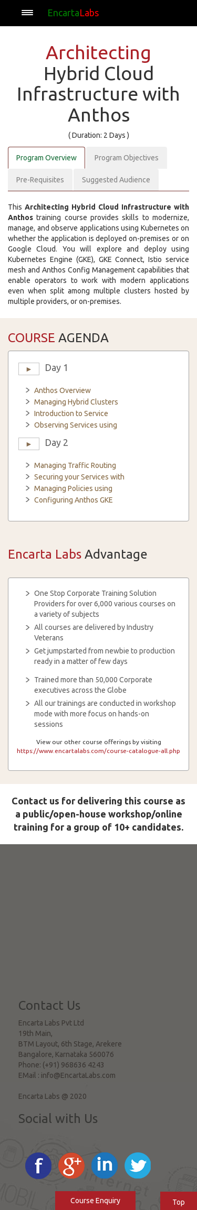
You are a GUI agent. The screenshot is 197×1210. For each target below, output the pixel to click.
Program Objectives (127, 158)
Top (178, 1202)
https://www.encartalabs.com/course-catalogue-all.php (98, 750)
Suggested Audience (116, 180)
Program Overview (46, 158)
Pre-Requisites (40, 180)
